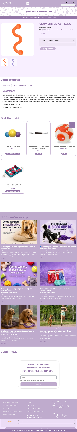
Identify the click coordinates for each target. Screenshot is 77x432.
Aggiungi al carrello (47, 49)
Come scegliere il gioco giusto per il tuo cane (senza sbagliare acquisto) (16, 290)
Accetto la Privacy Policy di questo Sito (33, 380)
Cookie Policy (8, 408)
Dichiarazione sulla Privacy (12, 411)
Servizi (30, 402)
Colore (44, 40)
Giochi (35, 17)
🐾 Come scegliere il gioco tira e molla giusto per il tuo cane (58, 247)
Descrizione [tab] (6, 85)
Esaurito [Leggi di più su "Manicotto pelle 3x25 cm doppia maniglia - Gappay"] (38, 153)
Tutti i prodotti (29, 17)
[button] (27, 3)
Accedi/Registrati (72, 2)
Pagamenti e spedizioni (11, 402)
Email (22, 375)
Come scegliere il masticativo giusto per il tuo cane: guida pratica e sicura (18, 247)
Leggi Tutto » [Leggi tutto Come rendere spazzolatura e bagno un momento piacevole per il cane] (43, 301)
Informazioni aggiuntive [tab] (19, 85)
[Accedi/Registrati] (66, 2)
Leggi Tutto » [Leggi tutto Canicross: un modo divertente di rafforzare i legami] (43, 341)
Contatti (31, 405)
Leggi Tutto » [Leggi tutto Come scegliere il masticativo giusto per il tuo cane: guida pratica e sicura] (4, 258)
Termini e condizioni (10, 405)
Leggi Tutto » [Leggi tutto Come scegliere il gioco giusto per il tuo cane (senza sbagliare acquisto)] (4, 301)
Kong (39, 17)
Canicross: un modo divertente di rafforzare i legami (55, 331)
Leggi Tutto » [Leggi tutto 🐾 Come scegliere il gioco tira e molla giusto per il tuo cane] (43, 257)
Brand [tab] (30, 85)
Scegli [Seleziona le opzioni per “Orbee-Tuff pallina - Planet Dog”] (64, 153)
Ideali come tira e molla (65, 30)
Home (23, 17)
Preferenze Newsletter (36, 411)
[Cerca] (75, 5)
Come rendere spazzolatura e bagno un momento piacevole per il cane (55, 290)
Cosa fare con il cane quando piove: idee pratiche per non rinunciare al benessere (18, 332)
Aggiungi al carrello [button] (13, 153)
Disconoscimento (9, 414)
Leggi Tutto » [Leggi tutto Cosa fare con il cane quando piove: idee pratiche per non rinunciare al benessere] (4, 343)
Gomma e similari (53, 30)
